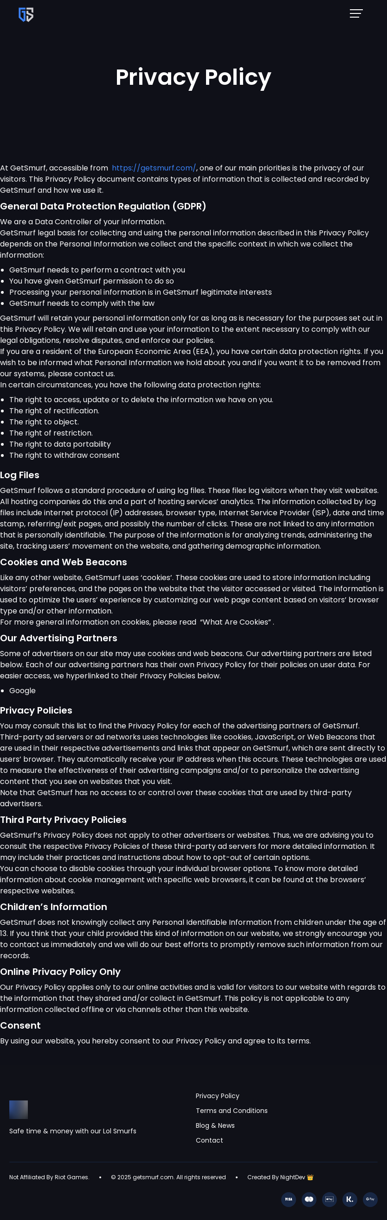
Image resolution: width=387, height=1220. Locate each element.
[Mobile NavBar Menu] (359, 13)
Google (22, 690)
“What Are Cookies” (236, 622)
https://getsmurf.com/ (154, 168)
